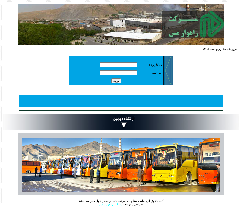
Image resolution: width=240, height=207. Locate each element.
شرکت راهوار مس (110, 204)
